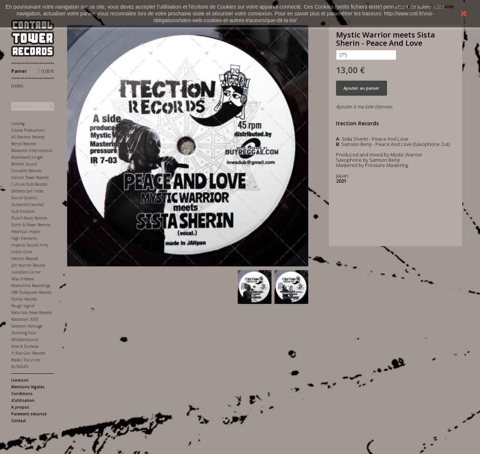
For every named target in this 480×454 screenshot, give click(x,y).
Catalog (17, 123)
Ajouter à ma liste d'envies (364, 106)
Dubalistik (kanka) (27, 204)
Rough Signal (22, 305)
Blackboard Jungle (27, 157)
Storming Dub (23, 332)
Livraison (19, 380)
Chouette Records (26, 170)
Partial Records (24, 299)
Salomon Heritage (26, 326)
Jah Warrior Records (28, 265)
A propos (20, 407)
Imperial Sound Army (29, 245)
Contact (18, 420)
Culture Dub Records (29, 184)
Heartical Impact (25, 231)
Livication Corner (26, 272)
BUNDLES (19, 366)
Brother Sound (24, 164)
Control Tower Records (30, 177)
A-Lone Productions (28, 130)
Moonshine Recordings (30, 285)
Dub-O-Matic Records (29, 218)
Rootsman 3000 (25, 319)
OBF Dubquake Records (31, 292)
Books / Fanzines (25, 359)
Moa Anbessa (22, 278)
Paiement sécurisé (28, 413)
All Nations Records (28, 137)
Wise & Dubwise (25, 346)
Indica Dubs (21, 251)
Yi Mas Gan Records (28, 353)
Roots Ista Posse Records (31, 312)
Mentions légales (28, 386)
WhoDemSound (24, 339)
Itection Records (24, 258)
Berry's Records (23, 143)
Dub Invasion (23, 211)
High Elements (24, 238)
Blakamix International (31, 150)
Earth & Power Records (30, 224)
